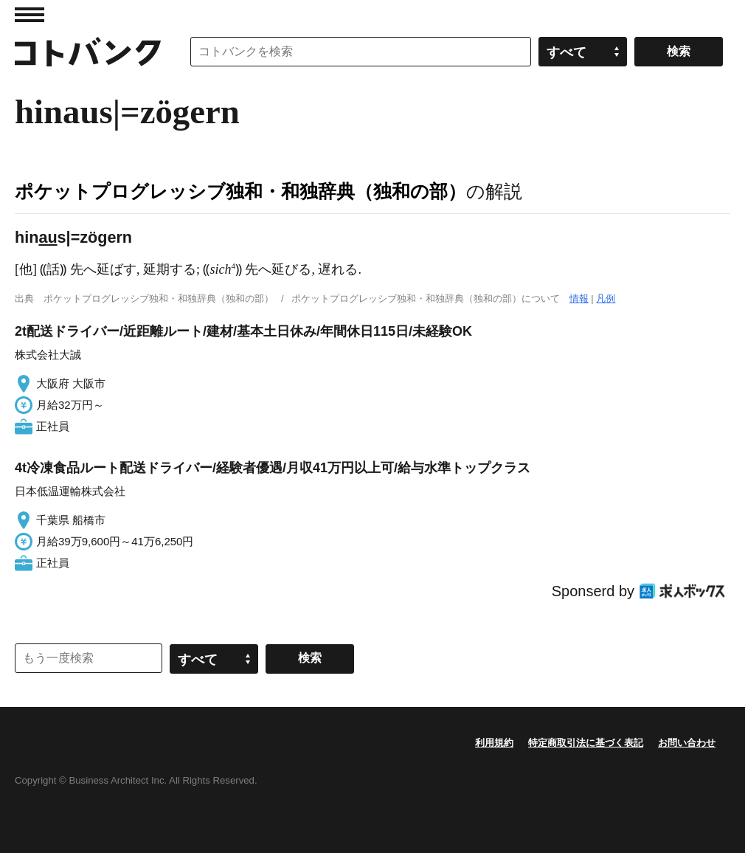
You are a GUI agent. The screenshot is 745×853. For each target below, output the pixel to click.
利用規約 (494, 742)
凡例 (605, 298)
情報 (579, 298)
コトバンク (88, 51)
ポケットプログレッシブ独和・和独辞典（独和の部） (240, 191)
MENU (29, 15)
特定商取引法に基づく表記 (585, 742)
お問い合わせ (686, 742)
